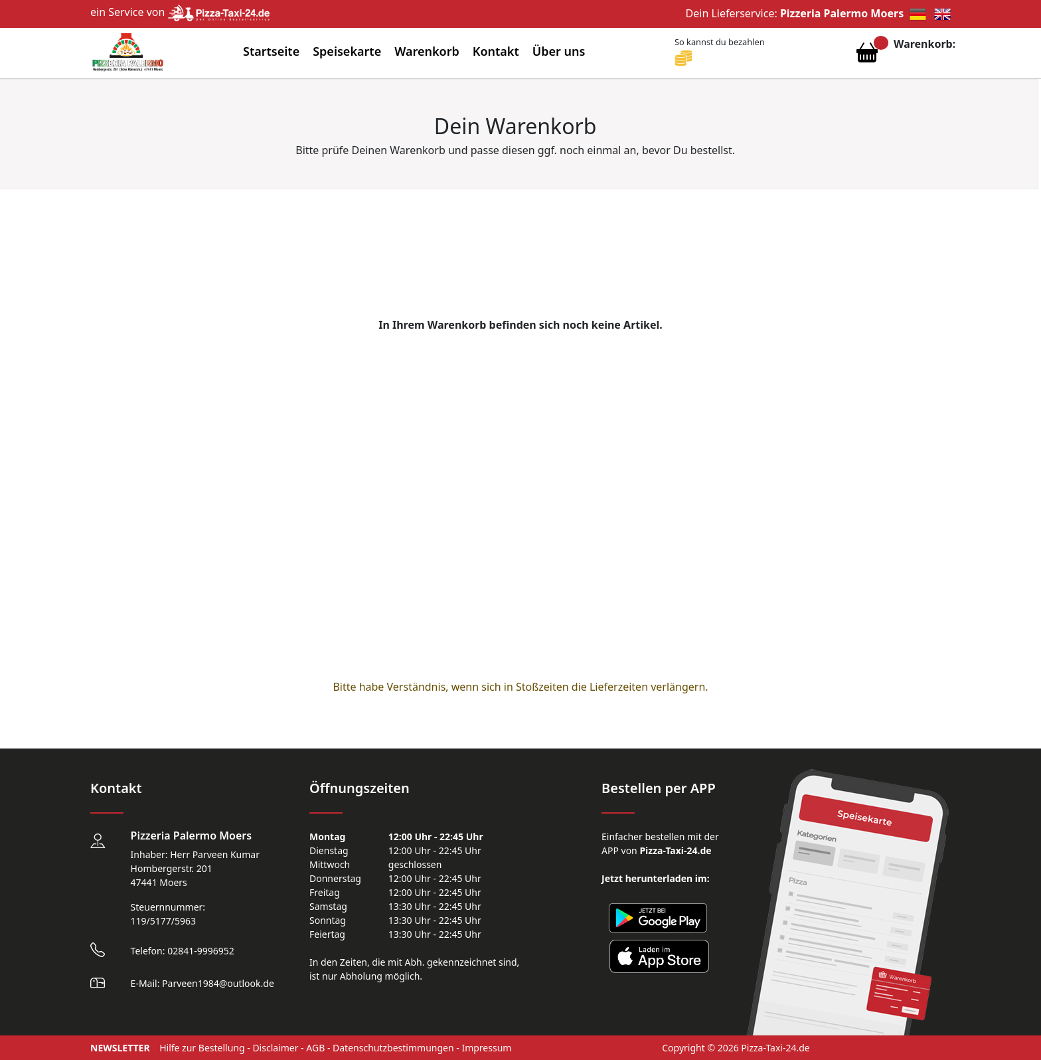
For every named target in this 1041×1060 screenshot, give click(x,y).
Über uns (559, 51)
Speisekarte (347, 51)
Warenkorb (426, 51)
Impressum (486, 1047)
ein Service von (180, 12)
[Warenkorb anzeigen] (867, 55)
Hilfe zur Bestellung (201, 1047)
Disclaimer (275, 1047)
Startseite (271, 51)
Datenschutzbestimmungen (393, 1047)
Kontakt (496, 51)
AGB (315, 1047)
